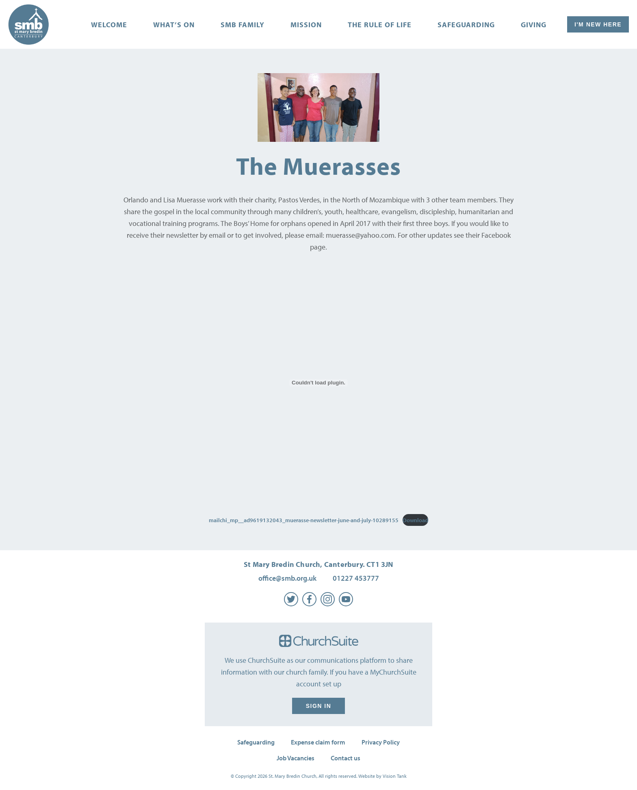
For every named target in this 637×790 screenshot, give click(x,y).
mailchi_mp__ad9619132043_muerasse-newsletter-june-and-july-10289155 (304, 520)
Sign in (318, 706)
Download (415, 520)
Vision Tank (395, 776)
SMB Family (242, 24)
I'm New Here (598, 24)
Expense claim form (318, 742)
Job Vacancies (295, 758)
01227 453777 (356, 578)
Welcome (109, 24)
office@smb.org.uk (287, 578)
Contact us (345, 758)
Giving (533, 24)
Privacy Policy (381, 742)
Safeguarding (466, 24)
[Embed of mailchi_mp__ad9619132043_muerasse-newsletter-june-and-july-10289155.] (319, 383)
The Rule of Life (380, 24)
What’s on (174, 24)
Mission (306, 24)
